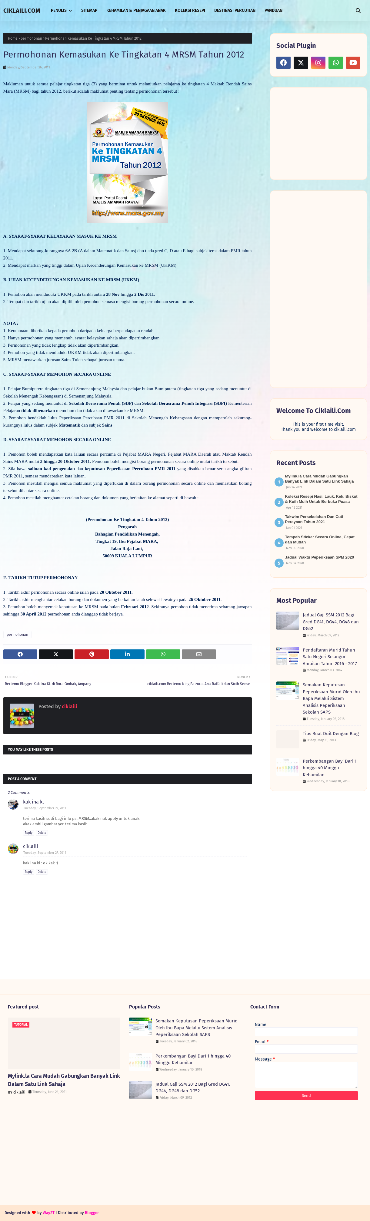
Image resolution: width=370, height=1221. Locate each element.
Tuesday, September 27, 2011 (44, 808)
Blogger (92, 1212)
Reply (28, 833)
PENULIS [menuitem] (59, 10)
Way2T (49, 1212)
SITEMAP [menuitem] (89, 10)
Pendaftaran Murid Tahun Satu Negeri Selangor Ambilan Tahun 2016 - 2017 (330, 656)
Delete (42, 833)
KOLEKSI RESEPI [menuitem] (190, 10)
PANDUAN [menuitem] (273, 10)
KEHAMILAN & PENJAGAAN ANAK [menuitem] (136, 10)
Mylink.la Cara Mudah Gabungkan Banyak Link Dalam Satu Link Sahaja (64, 1080)
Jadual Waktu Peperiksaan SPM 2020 (319, 557)
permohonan (31, 38)
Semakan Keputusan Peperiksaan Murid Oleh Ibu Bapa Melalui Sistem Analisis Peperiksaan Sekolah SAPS (331, 698)
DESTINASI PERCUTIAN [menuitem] (234, 10)
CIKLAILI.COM (21, 10)
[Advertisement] (321, 133)
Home (13, 38)
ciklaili (69, 706)
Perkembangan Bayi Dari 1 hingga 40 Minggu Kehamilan (330, 767)
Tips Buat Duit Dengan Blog (331, 733)
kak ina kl (33, 802)
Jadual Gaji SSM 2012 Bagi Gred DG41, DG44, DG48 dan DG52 (331, 621)
